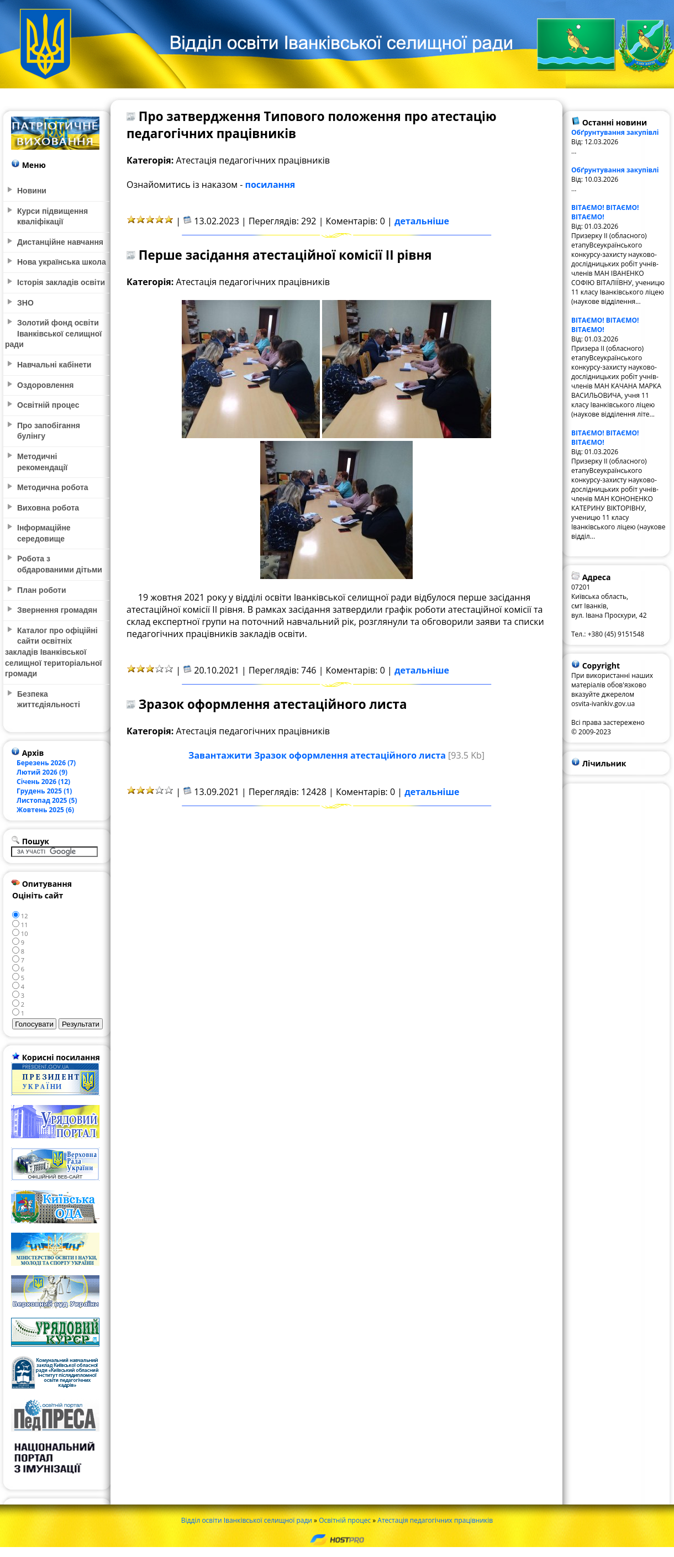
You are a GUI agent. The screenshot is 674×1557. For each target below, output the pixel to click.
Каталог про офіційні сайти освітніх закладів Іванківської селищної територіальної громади (53, 652)
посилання (270, 184)
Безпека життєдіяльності (48, 699)
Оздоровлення (45, 385)
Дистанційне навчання (60, 242)
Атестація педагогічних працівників (435, 1520)
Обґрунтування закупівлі (615, 132)
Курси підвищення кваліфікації (52, 217)
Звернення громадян (57, 610)
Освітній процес (345, 1520)
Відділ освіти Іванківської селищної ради (246, 1520)
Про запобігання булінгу (48, 431)
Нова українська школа (61, 261)
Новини (31, 190)
